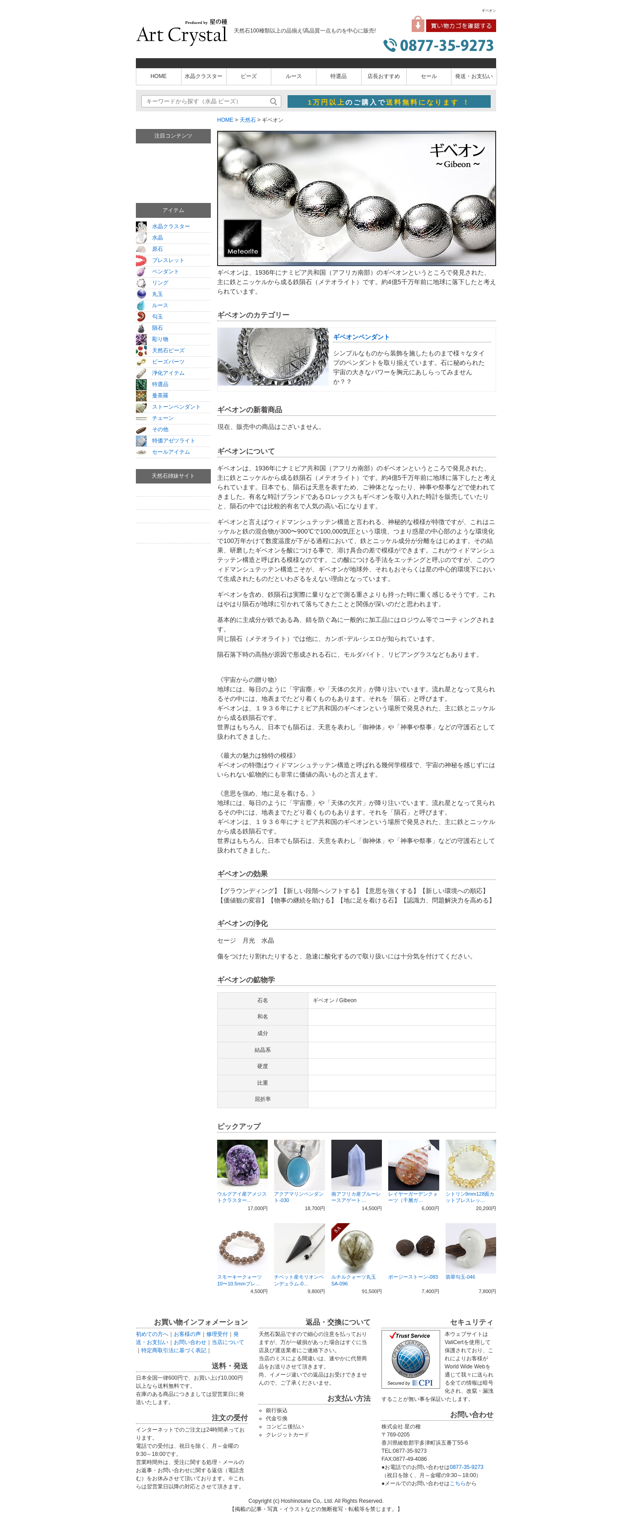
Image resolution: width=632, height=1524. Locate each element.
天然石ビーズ (160, 350)
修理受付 (217, 1334)
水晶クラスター (204, 76)
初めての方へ (152, 1334)
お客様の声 (187, 1334)
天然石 (248, 120)
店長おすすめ (383, 76)
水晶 (149, 238)
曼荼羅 (152, 395)
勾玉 (149, 316)
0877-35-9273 (466, 1467)
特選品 (338, 76)
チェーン (155, 418)
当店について (228, 1342)
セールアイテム (163, 452)
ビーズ (249, 76)
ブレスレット (160, 260)
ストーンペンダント (168, 407)
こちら (458, 1483)
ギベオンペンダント (361, 337)
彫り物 (152, 339)
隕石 (149, 328)
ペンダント (157, 271)
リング (152, 283)
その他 (152, 429)
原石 (149, 249)
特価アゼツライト (165, 440)
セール (429, 76)
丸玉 (149, 294)
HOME (158, 76)
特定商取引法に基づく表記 (173, 1350)
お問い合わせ (190, 1342)
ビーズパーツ (160, 362)
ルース (294, 76)
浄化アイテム (160, 373)
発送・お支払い (474, 76)
